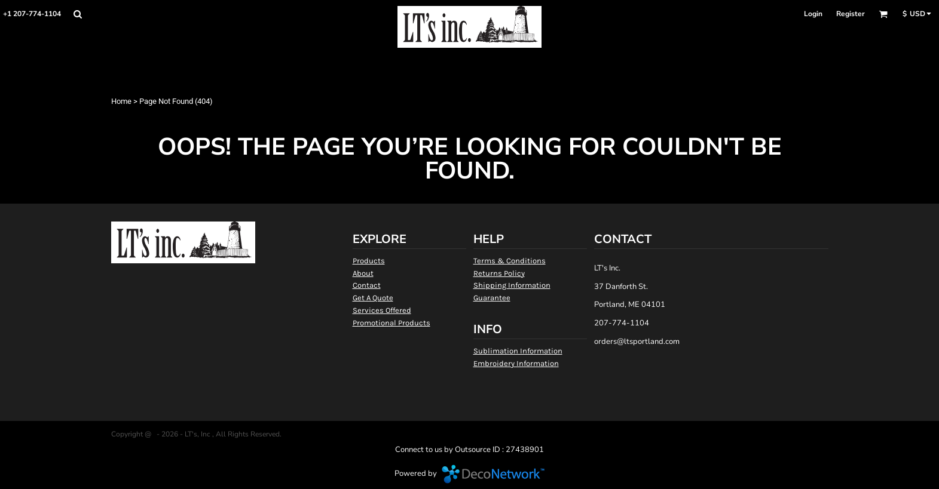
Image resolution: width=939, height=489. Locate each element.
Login (813, 14)
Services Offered (382, 310)
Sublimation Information (517, 350)
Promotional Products (391, 322)
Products (369, 260)
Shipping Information (511, 285)
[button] (77, 14)
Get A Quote (373, 297)
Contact (367, 285)
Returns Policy (499, 273)
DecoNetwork (493, 474)
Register (850, 14)
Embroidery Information (516, 363)
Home (121, 101)
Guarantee (491, 297)
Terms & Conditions (509, 260)
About (363, 273)
